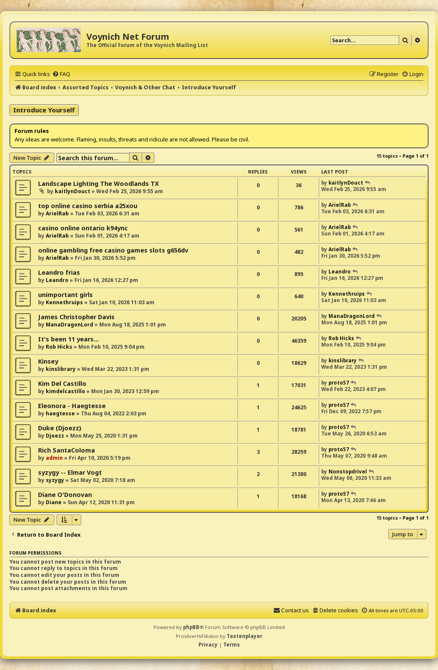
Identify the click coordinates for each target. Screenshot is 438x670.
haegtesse (60, 413)
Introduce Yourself (44, 110)
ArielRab (57, 213)
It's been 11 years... (68, 339)
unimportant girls (65, 295)
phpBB (191, 627)
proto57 (338, 382)
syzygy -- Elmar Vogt (70, 472)
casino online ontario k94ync (83, 228)
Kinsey (48, 361)
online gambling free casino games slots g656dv (113, 250)
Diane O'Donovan (65, 495)
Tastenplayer (244, 636)
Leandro (57, 280)
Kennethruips (64, 302)
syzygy (55, 480)
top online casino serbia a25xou (87, 206)
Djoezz (55, 435)
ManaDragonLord (69, 324)
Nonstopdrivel (347, 471)
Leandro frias (59, 272)
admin (54, 457)
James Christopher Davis (76, 317)
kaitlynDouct (72, 191)
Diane (54, 502)
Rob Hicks (59, 346)
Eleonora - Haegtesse (72, 406)
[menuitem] (61, 74)
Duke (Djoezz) (59, 428)
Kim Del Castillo (62, 383)
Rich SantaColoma (66, 450)
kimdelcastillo (65, 391)
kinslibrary (61, 369)
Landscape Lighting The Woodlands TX (98, 183)
